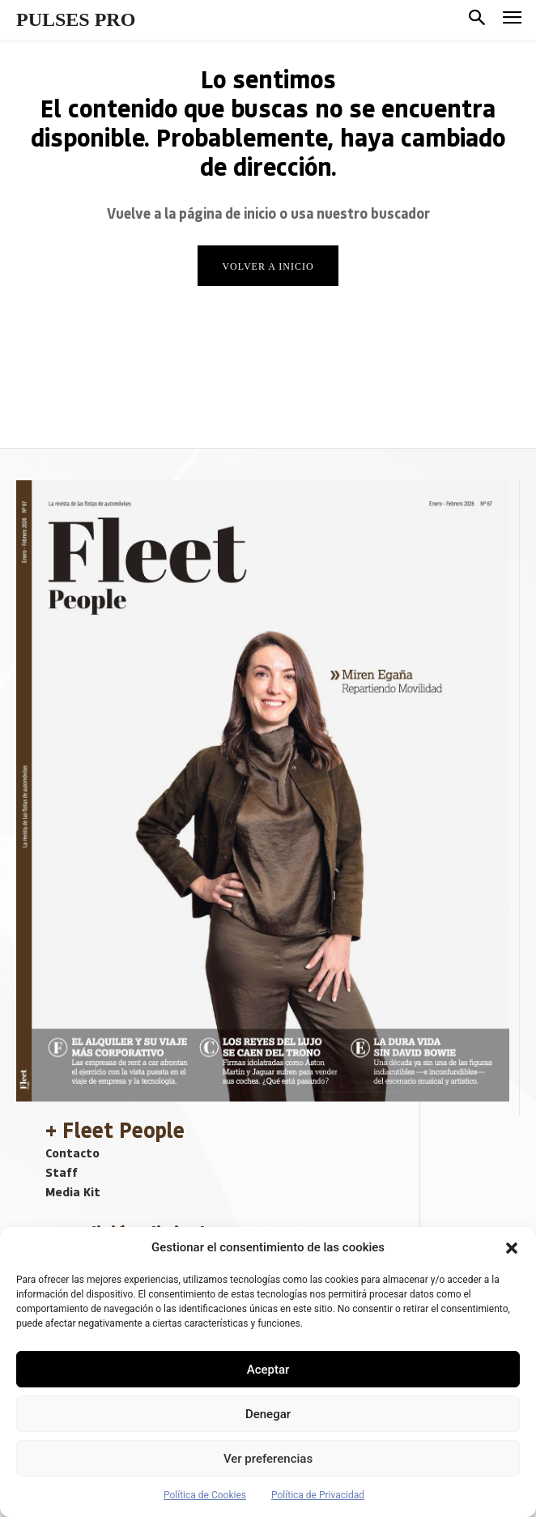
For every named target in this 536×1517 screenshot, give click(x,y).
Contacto (72, 1152)
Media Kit (72, 1191)
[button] (512, 1248)
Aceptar (268, 1369)
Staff (61, 1172)
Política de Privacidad (317, 1495)
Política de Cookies (205, 1495)
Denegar (268, 1414)
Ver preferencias (268, 1458)
